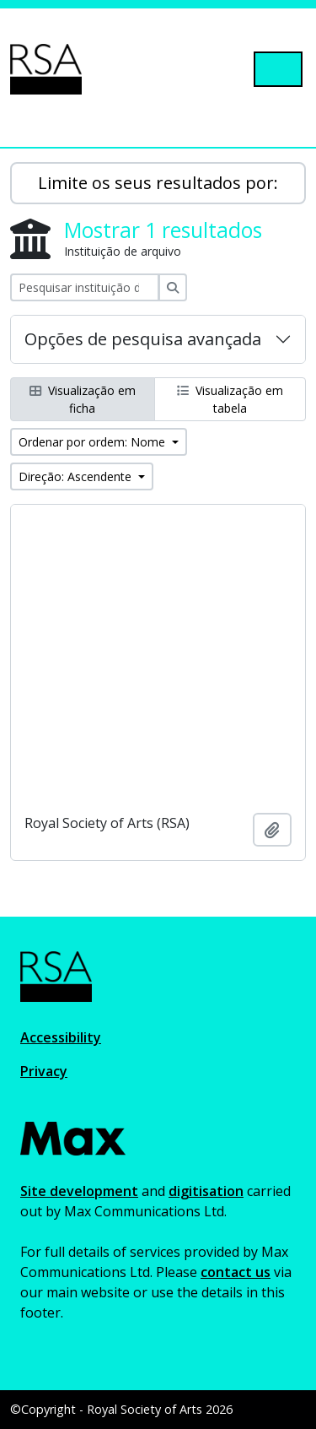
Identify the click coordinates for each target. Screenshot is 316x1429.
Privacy (43, 1071)
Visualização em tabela (230, 399)
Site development (79, 1191)
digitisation (206, 1191)
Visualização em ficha (82, 399)
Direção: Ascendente (77, 476)
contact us (235, 1272)
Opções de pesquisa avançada (142, 338)
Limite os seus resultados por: (158, 182)
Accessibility (60, 1037)
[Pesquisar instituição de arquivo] (84, 287)
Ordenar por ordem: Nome (94, 442)
